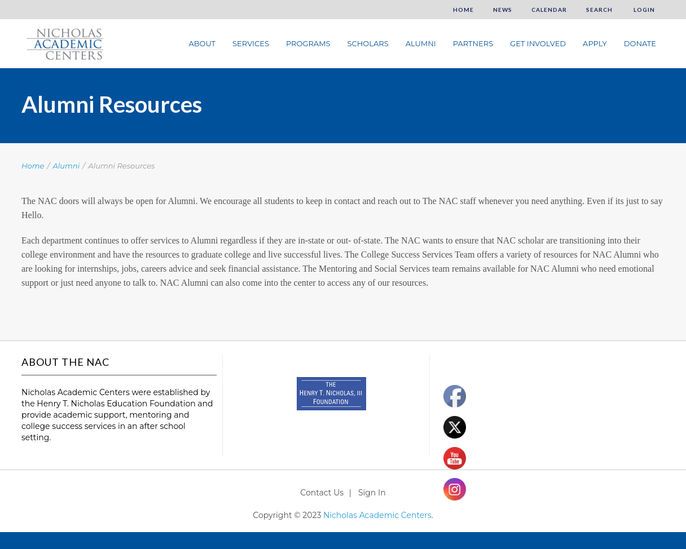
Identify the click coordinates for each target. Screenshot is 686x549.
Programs (308, 43)
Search (599, 9)
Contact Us (322, 493)
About (202, 43)
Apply (595, 43)
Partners (473, 43)
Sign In (372, 493)
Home (463, 9)
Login (643, 9)
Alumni (421, 43)
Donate (640, 43)
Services (250, 43)
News (502, 9)
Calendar (549, 9)
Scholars (368, 43)
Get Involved (538, 43)
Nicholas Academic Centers (377, 515)
